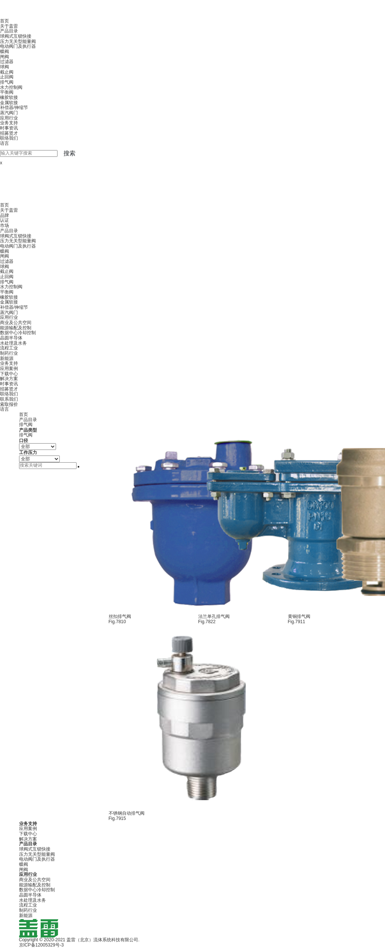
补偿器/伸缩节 (14, 107)
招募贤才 (9, 133)
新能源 (6, 358)
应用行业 (9, 118)
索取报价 (9, 404)
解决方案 (9, 378)
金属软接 (9, 102)
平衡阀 (6, 92)
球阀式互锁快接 (15, 36)
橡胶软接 (9, 97)
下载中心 (9, 373)
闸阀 (4, 56)
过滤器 (6, 61)
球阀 (4, 66)
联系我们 (9, 399)
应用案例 (9, 368)
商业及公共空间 (15, 322)
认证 (4, 220)
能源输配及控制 (15, 327)
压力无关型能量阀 (18, 41)
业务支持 (9, 122)
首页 (4, 21)
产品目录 (9, 31)
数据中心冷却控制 (18, 332)
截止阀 (6, 72)
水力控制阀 (11, 87)
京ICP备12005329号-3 (41, 945)
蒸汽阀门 (9, 112)
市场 (4, 225)
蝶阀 (4, 51)
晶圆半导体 (11, 338)
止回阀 (6, 77)
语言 (4, 143)
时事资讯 (9, 128)
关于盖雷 (9, 26)
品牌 (4, 215)
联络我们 (9, 138)
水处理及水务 (13, 343)
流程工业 (9, 348)
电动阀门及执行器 (18, 46)
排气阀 (6, 82)
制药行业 (9, 353)
